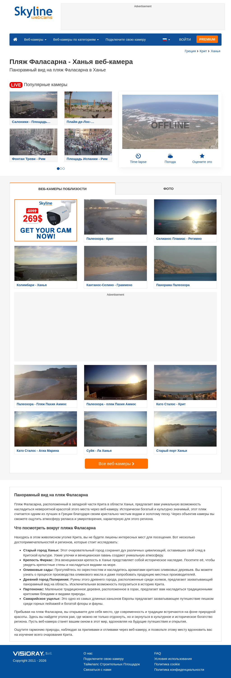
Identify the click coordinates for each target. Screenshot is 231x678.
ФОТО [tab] (169, 189)
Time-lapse (138, 158)
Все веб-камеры (116, 463)
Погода (170, 158)
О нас (87, 653)
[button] (166, 39)
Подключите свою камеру (126, 39)
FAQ (157, 653)
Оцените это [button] (202, 158)
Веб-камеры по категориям (76, 39)
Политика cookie (167, 664)
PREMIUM (207, 39)
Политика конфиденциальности (179, 669)
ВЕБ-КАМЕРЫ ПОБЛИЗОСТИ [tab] (62, 189)
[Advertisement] (143, 19)
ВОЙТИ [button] (185, 39)
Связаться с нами (97, 669)
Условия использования (173, 659)
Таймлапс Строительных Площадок (111, 664)
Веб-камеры (35, 39)
